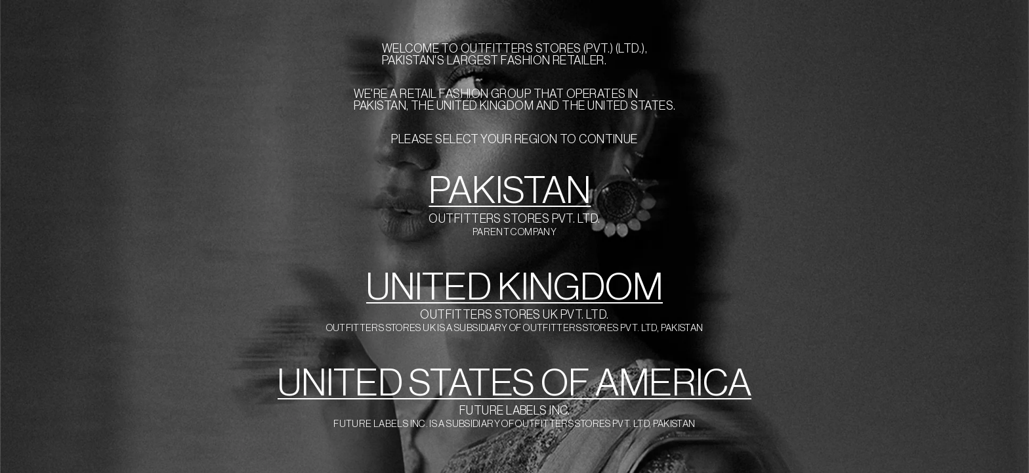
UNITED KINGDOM (514, 287)
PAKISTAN (510, 191)
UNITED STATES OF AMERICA (514, 383)
